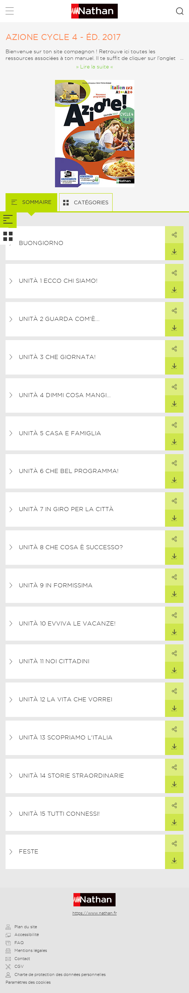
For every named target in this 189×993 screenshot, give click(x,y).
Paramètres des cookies (28, 982)
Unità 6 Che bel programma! (68, 471)
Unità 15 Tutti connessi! (59, 814)
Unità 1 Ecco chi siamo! (58, 281)
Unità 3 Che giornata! (57, 357)
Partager (171, 232)
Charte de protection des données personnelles (56, 974)
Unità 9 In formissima (56, 585)
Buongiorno (41, 243)
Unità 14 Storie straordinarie (71, 775)
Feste (28, 851)
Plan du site (21, 927)
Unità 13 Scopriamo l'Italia (66, 737)
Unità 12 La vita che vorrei (65, 699)
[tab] (8, 219)
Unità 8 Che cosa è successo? (71, 547)
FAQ (15, 942)
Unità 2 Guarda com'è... (59, 319)
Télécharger (171, 249)
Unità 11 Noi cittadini (54, 661)
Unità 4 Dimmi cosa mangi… (65, 395)
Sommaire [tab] (36, 202)
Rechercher (179, 11)
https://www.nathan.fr (94, 913)
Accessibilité (22, 934)
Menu (10, 12)
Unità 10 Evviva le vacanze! (67, 623)
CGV (15, 966)
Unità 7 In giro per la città (66, 509)
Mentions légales (26, 950)
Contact (18, 958)
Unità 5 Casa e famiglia (60, 433)
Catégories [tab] (90, 202)
